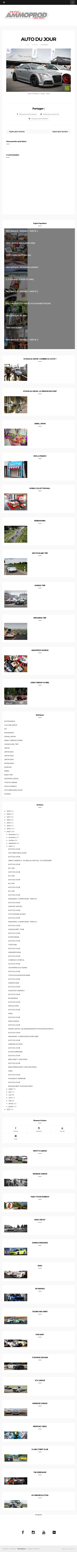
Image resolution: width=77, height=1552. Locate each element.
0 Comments (44, 44)
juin (10, 1092)
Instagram (39, 1129)
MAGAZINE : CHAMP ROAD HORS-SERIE (23, 1036)
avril (10, 1098)
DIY (5, 729)
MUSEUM (8, 767)
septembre (12, 843)
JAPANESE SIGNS (14, 952)
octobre (11, 840)
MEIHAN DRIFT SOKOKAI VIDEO (20, 1086)
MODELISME (9, 763)
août (10, 846)
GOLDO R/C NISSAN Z (16, 990)
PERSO (6, 771)
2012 (8, 831)
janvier (11, 1106)
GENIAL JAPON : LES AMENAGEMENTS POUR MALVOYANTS (30, 1029)
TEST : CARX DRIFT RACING (18, 255)
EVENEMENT (9, 733)
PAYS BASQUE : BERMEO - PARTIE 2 (22, 291)
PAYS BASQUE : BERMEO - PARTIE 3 (22, 340)
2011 (8, 1109)
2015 (8, 823)
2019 (8, 811)
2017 (8, 817)
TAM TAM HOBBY (14, 327)
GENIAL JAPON (10, 736)
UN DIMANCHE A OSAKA (17, 967)
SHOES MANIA (13, 937)
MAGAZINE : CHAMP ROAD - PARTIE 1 (22, 922)
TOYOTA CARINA (10, 782)
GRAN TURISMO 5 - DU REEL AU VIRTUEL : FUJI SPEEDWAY (30, 860)
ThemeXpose (21, 1549)
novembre (12, 837)
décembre (12, 834)
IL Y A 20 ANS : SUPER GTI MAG (20, 279)
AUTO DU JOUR (14, 849)
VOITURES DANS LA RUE (13, 790)
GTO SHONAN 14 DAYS (17, 914)
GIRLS (10, 1013)
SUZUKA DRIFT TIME (16, 929)
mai (10, 1095)
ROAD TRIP (8, 775)
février (11, 1103)
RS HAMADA (13, 998)
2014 (8, 826)
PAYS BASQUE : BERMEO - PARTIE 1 (22, 231)
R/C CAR (11, 868)
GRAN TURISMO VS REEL (13, 740)
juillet (10, 1089)
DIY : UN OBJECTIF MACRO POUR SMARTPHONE (28, 303)
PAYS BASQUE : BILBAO (16, 315)
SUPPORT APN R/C (15, 906)
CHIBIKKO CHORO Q (16, 960)
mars (10, 1101)
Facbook (15, 1129)
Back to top (69, 1549)
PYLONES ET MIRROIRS (17, 1078)
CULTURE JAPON (10, 725)
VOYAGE (7, 794)
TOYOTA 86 (12, 945)
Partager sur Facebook (28, 114)
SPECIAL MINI (13, 1006)
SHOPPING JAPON (11, 778)
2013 (8, 828)
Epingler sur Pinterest (39, 118)
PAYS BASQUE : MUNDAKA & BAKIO (22, 267)
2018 (8, 814)
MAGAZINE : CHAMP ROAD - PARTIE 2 (22, 899)
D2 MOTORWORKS (15, 1052)
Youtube (62, 1129)
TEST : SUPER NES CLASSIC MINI (20, 243)
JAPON (7, 748)
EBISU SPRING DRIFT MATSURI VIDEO (22, 1067)
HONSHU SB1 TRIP (11, 744)
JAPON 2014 (9, 759)
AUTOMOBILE (9, 721)
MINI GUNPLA (13, 1021)
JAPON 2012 (9, 752)
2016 (8, 820)
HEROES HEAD (13, 983)
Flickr (15, 1137)
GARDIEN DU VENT (15, 1044)
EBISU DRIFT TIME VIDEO (17, 1059)
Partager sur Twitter (51, 114)
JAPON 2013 (9, 756)
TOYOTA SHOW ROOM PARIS (19, 975)
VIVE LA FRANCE (10, 786)
